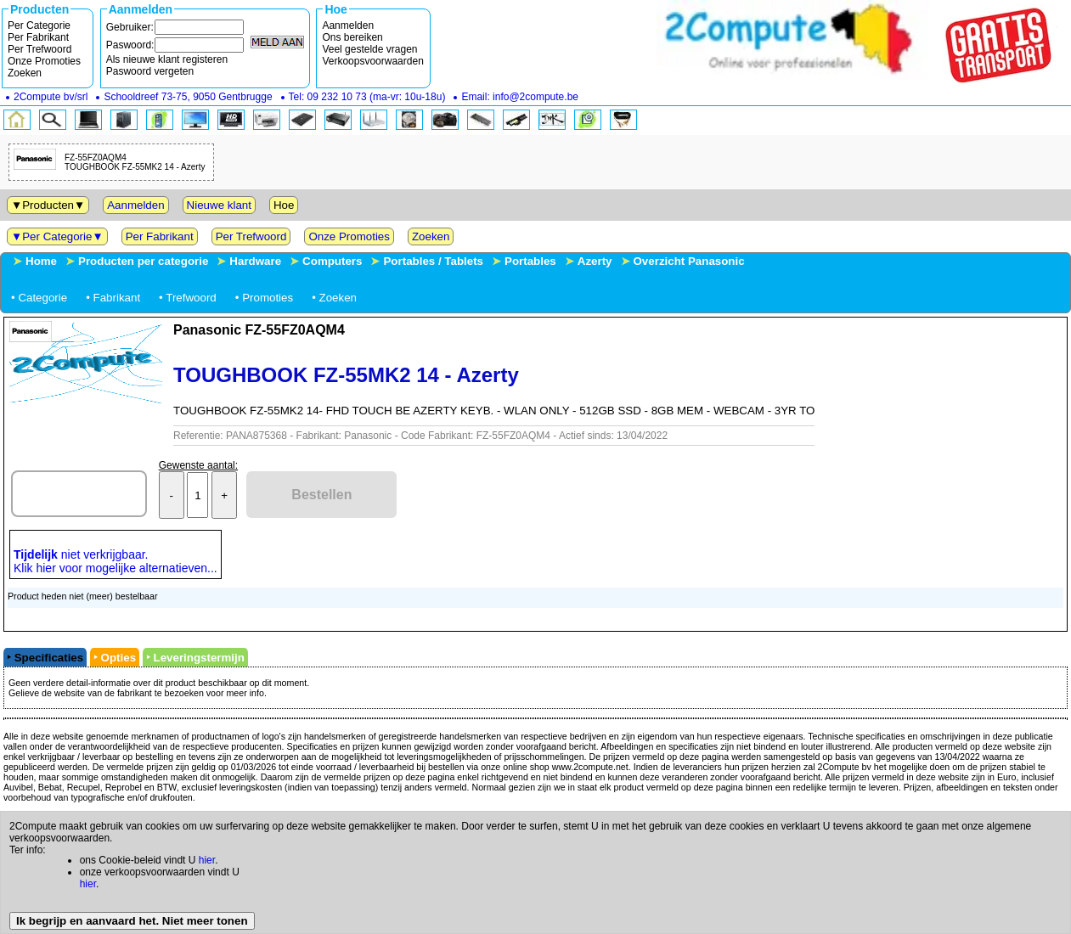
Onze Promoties (44, 61)
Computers (332, 261)
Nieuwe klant (219, 205)
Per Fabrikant (38, 37)
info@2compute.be (535, 97)
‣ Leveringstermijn (195, 657)
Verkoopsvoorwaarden (372, 61)
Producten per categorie (143, 261)
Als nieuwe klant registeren (167, 59)
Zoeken (25, 73)
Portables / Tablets (433, 261)
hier (207, 860)
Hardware (255, 261)
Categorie (42, 297)
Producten (48, 205)
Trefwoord (191, 297)
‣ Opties (114, 657)
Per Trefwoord (39, 49)
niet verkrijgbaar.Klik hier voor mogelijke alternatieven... (115, 561)
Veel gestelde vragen (369, 49)
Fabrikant (117, 297)
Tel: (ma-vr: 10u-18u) (367, 97)
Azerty (595, 261)
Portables (530, 261)
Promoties (267, 297)
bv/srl (50, 97)
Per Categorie (39, 25)
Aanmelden (348, 25)
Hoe (283, 205)
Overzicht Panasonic (689, 261)
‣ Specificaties (45, 657)
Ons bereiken (352, 37)
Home (41, 261)
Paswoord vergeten (150, 71)
